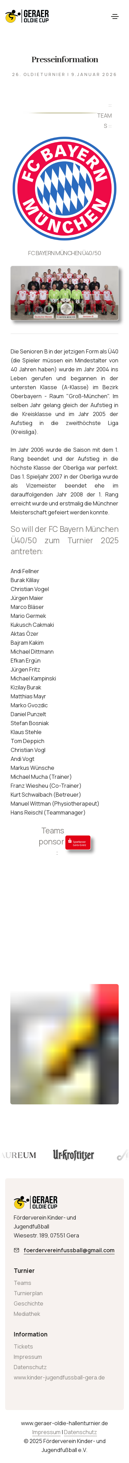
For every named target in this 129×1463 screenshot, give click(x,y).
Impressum (28, 1357)
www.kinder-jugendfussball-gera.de (59, 1377)
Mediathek (27, 1314)
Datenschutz (30, 1367)
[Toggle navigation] (115, 16)
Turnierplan (28, 1293)
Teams (22, 1283)
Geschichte (28, 1303)
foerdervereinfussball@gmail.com (69, 1250)
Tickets (23, 1346)
